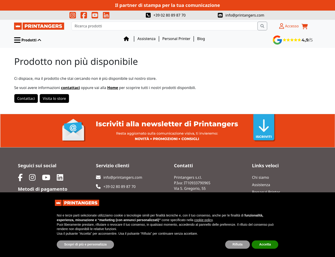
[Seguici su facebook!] (84, 15)
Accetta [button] (265, 244)
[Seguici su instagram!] (73, 15)
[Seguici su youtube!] (95, 15)
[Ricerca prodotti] (164, 26)
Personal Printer (176, 38)
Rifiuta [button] (238, 244)
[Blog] (126, 38)
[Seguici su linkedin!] (106, 15)
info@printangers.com (241, 15)
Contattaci (26, 98)
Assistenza (147, 38)
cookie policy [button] (203, 220)
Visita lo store (54, 98)
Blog (201, 38)
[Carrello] (305, 26)
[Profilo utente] (289, 26)
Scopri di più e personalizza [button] (85, 244)
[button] (28, 40)
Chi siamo (260, 177)
